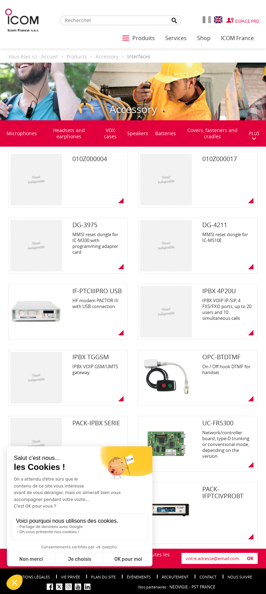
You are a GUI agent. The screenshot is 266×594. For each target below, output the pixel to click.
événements (139, 576)
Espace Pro (247, 21)
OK (250, 558)
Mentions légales (32, 576)
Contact (208, 576)
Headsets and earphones (69, 133)
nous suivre (240, 576)
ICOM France (237, 38)
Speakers (137, 133)
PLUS (254, 135)
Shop (204, 38)
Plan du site (103, 576)
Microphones (22, 133)
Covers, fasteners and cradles (212, 133)
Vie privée (70, 576)
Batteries (165, 133)
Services (176, 38)
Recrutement (175, 576)
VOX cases (110, 133)
